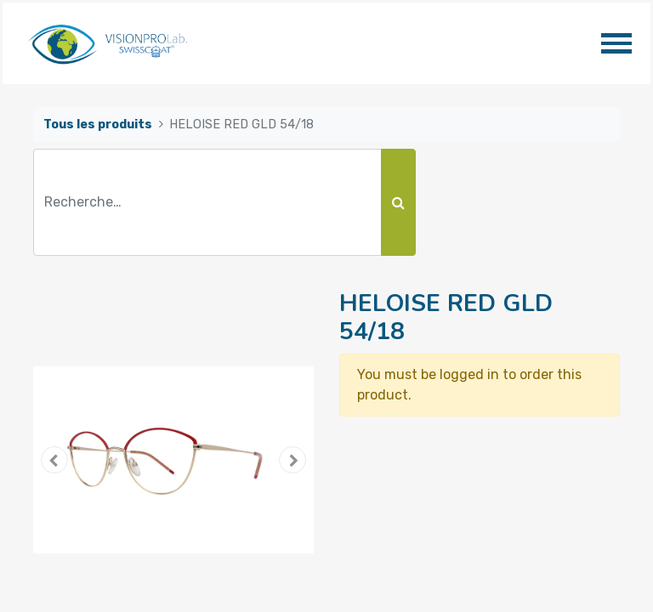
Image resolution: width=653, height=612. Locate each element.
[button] (54, 460)
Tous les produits (97, 124)
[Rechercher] (398, 202)
